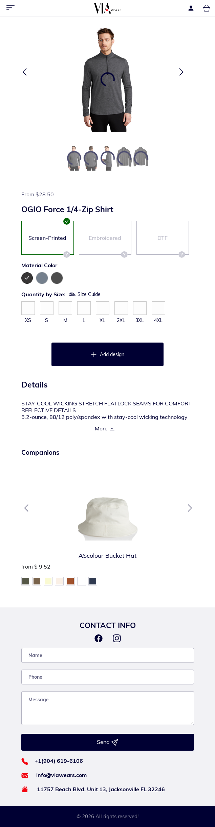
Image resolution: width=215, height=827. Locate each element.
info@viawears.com (61, 775)
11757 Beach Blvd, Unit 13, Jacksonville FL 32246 (101, 789)
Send (107, 742)
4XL (158, 320)
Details (34, 385)
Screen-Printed (49, 244)
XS (28, 320)
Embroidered (108, 244)
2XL (121, 320)
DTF (171, 244)
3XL (139, 320)
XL (102, 320)
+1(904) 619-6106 (59, 760)
